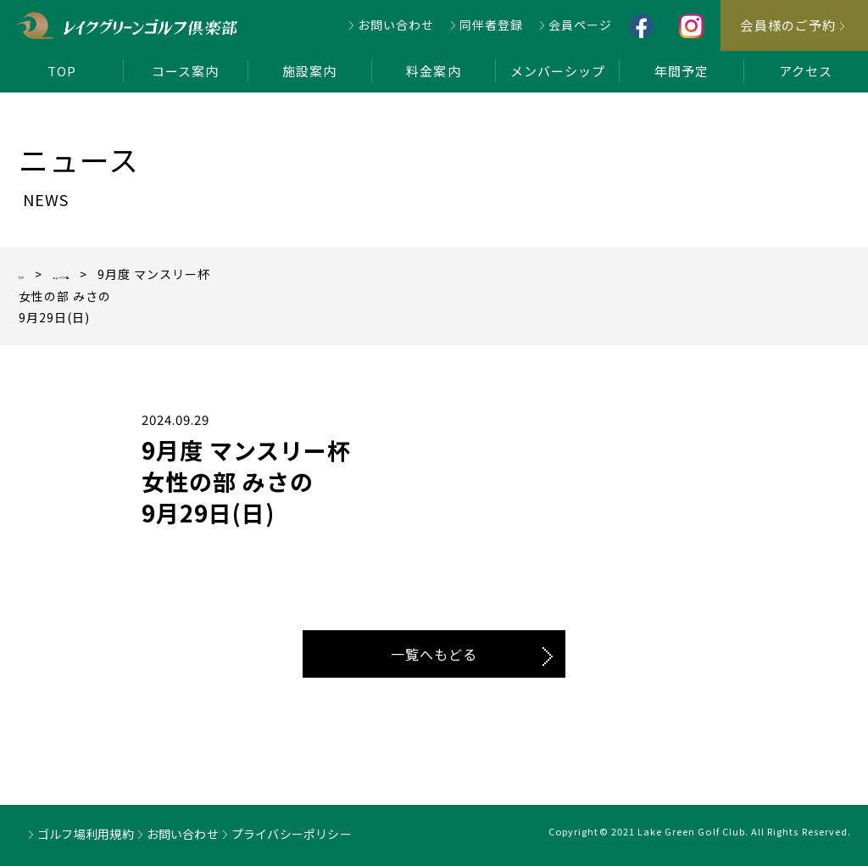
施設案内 (309, 71)
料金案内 (433, 71)
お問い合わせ (396, 24)
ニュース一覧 (112, 273)
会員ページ (580, 24)
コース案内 (185, 71)
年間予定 (681, 71)
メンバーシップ (557, 71)
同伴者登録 (491, 24)
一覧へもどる (434, 654)
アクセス (805, 71)
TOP (61, 71)
